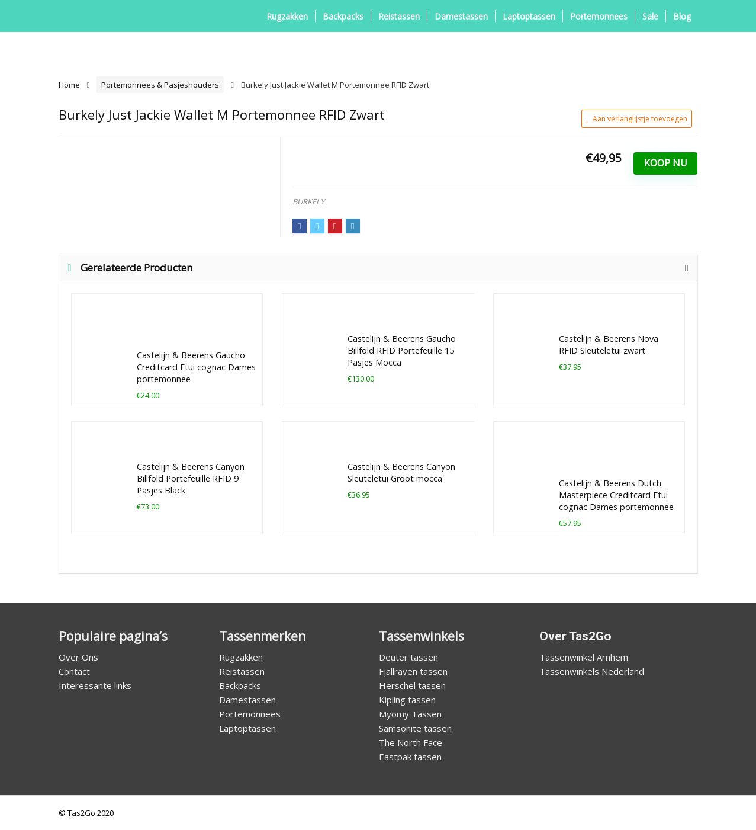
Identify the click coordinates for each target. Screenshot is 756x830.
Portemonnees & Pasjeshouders (160, 84)
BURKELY (308, 201)
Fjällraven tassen (413, 671)
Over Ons (78, 657)
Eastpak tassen (410, 756)
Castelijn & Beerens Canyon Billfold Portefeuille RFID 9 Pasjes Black (191, 478)
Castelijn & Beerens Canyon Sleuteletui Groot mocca (401, 472)
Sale (650, 16)
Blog (682, 16)
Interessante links (95, 685)
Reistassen (399, 16)
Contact (74, 671)
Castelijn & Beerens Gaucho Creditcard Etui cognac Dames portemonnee (196, 367)
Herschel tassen (412, 685)
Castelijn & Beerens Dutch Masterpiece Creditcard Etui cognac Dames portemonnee (616, 495)
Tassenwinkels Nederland (591, 671)
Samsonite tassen (415, 728)
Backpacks (343, 16)
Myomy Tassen (410, 714)
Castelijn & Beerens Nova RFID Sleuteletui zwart (608, 344)
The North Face (410, 742)
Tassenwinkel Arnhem (583, 657)
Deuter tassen (408, 657)
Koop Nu (665, 162)
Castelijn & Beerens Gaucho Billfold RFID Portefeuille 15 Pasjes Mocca (402, 350)
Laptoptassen (529, 16)
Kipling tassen (407, 700)
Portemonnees (599, 16)
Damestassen (461, 16)
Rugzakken (287, 16)
